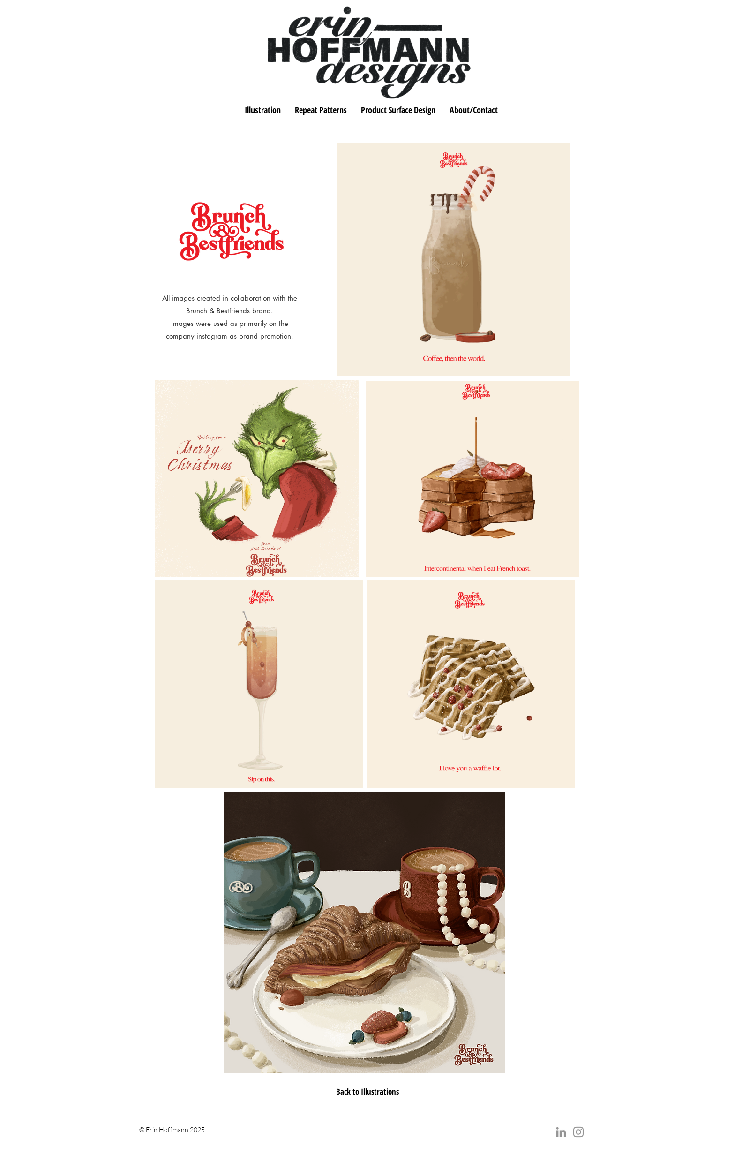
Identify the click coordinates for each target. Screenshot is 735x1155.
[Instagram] (578, 1132)
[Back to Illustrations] (367, 1092)
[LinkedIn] (561, 1132)
